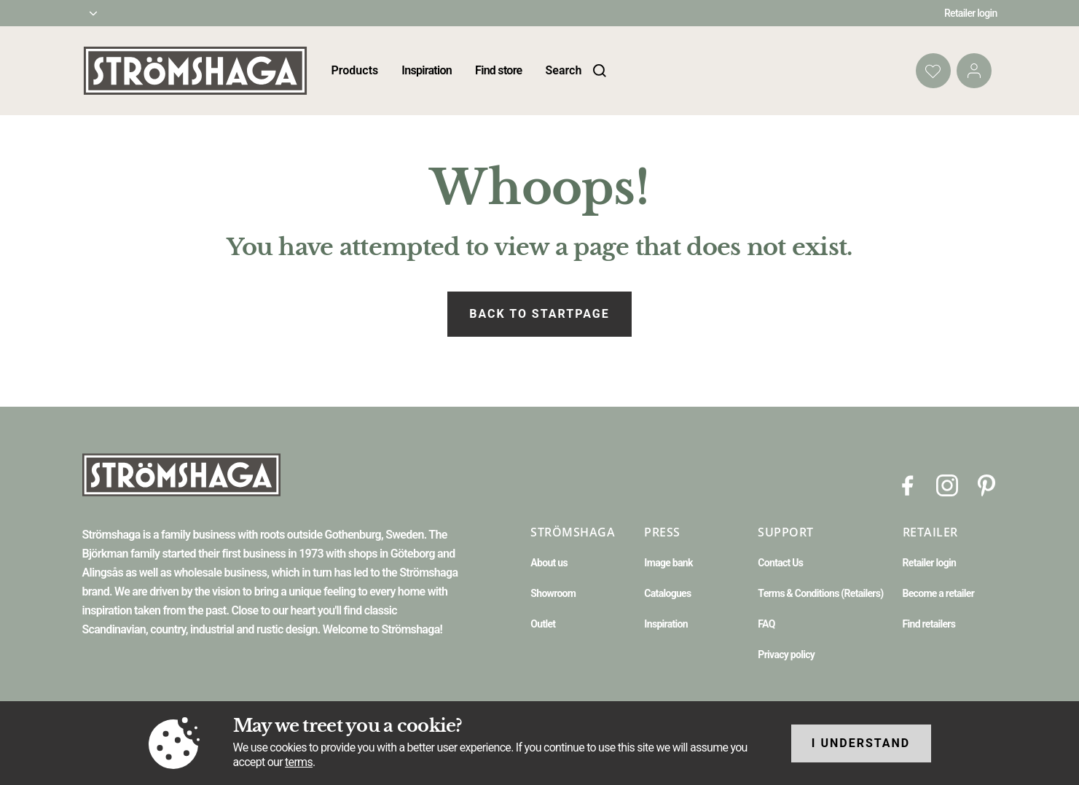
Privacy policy (786, 654)
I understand (861, 743)
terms (299, 762)
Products (355, 70)
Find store (498, 70)
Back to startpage (539, 314)
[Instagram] (947, 484)
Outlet (542, 624)
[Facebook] (908, 484)
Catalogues (667, 593)
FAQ (766, 624)
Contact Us (780, 563)
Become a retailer (939, 593)
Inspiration (426, 70)
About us (549, 563)
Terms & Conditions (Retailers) (820, 593)
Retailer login (970, 13)
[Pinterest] (986, 484)
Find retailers (929, 624)
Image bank (668, 563)
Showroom (553, 593)
